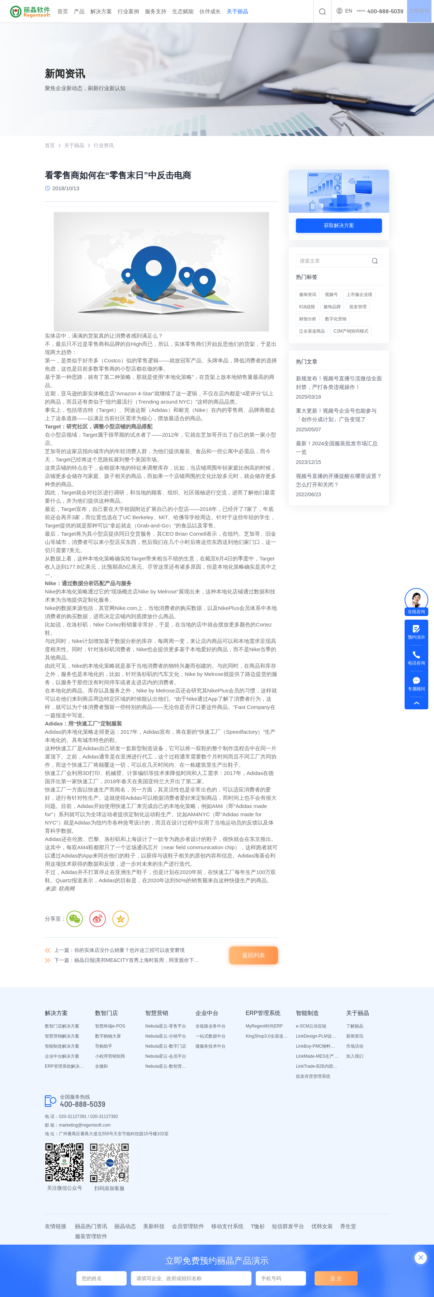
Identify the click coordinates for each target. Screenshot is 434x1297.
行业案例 (128, 11)
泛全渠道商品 (312, 331)
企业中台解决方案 (62, 1056)
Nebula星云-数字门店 (165, 1046)
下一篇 (130, 961)
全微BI (101, 1067)
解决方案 (101, 11)
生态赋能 (183, 11)
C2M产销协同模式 (351, 331)
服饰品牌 (332, 307)
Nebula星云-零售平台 (165, 1026)
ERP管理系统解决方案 (66, 1067)
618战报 (307, 307)
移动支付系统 (227, 1226)
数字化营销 (335, 319)
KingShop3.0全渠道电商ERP (267, 1036)
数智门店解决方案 (62, 1026)
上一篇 (124, 951)
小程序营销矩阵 (110, 1056)
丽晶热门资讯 (91, 1226)
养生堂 (348, 1226)
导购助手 (103, 1046)
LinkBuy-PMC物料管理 (317, 1046)
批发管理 (358, 307)
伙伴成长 (210, 11)
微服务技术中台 (210, 1046)
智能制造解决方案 (62, 1046)
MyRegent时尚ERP (264, 1026)
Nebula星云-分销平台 (165, 1036)
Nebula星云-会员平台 (165, 1056)
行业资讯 (106, 145)
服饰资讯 (307, 294)
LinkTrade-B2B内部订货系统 (317, 1067)
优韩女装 (322, 1226)
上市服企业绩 (359, 294)
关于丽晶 (237, 11)
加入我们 (354, 1056)
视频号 (331, 294)
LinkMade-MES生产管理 (317, 1056)
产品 (79, 11)
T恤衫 (258, 1226)
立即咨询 (419, 11)
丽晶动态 (125, 1226)
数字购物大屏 (108, 1036)
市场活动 (354, 1046)
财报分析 (307, 319)
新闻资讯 (354, 1036)
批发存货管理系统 (313, 1077)
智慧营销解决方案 (62, 1036)
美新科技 (154, 1226)
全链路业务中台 (210, 1026)
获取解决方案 (339, 225)
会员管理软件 (188, 1226)
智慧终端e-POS (110, 1026)
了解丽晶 (354, 1026)
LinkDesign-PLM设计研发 (317, 1036)
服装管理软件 (91, 1236)
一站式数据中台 (210, 1036)
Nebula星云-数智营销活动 (166, 1067)
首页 (62, 11)
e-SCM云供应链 (311, 1026)
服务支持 (155, 11)
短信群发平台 (288, 1226)
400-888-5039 (82, 1104)
